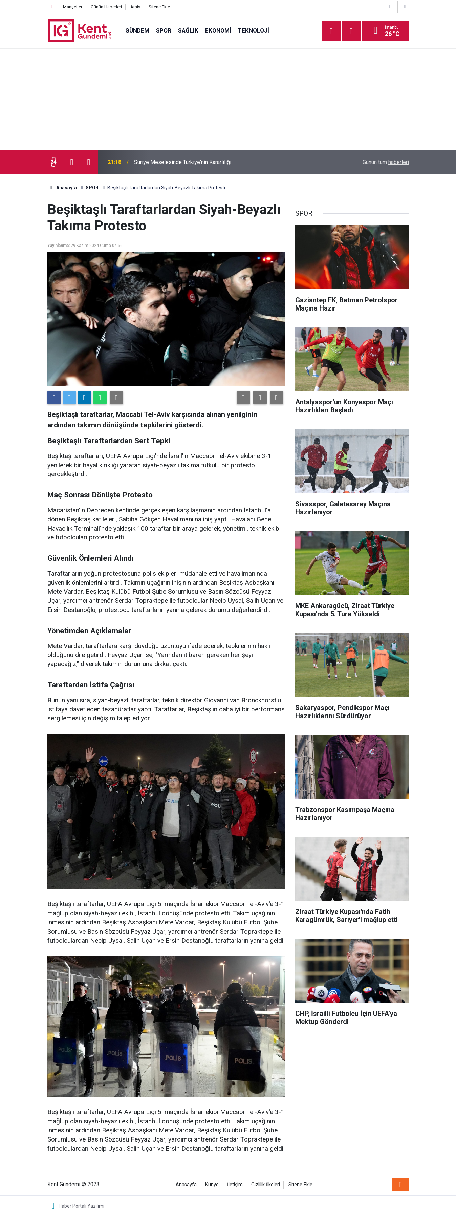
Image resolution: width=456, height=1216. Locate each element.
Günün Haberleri (106, 6)
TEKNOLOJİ (253, 30)
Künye (212, 1185)
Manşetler (72, 6)
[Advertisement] (228, 99)
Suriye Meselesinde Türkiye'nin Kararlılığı (182, 162)
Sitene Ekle (159, 6)
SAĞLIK (188, 30)
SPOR (163, 30)
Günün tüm (386, 162)
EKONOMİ (218, 30)
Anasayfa (186, 1185)
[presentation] (71, 162)
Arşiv (135, 6)
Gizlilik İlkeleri (265, 1185)
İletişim (235, 1185)
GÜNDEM (137, 30)
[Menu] (331, 31)
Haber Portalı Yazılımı (81, 1206)
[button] (243, 397)
